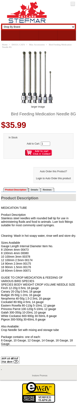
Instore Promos (39, 375)
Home (5, 44)
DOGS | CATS (18, 44)
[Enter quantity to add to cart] (45, 144)
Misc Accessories (37, 44)
